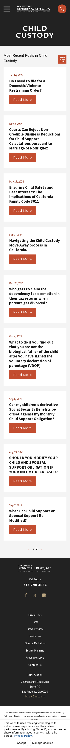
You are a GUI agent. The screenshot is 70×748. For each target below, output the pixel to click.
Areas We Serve (35, 657)
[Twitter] (35, 595)
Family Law (35, 636)
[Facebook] (26, 595)
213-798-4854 (34, 584)
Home (35, 622)
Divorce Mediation (35, 643)
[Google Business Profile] (44, 595)
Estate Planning (35, 650)
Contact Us (35, 665)
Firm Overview (35, 629)
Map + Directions (35, 696)
